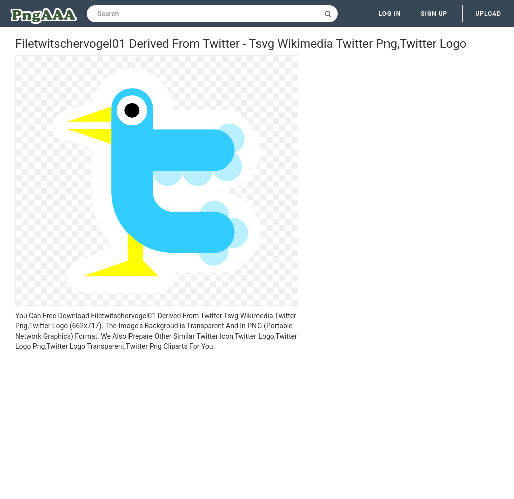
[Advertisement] (156, 426)
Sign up (434, 13)
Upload (488, 13)
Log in (390, 13)
